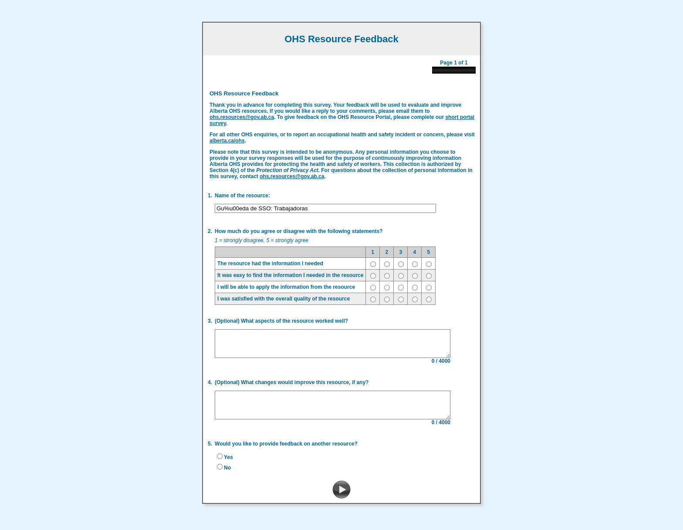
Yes (225, 462)
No (224, 472)
